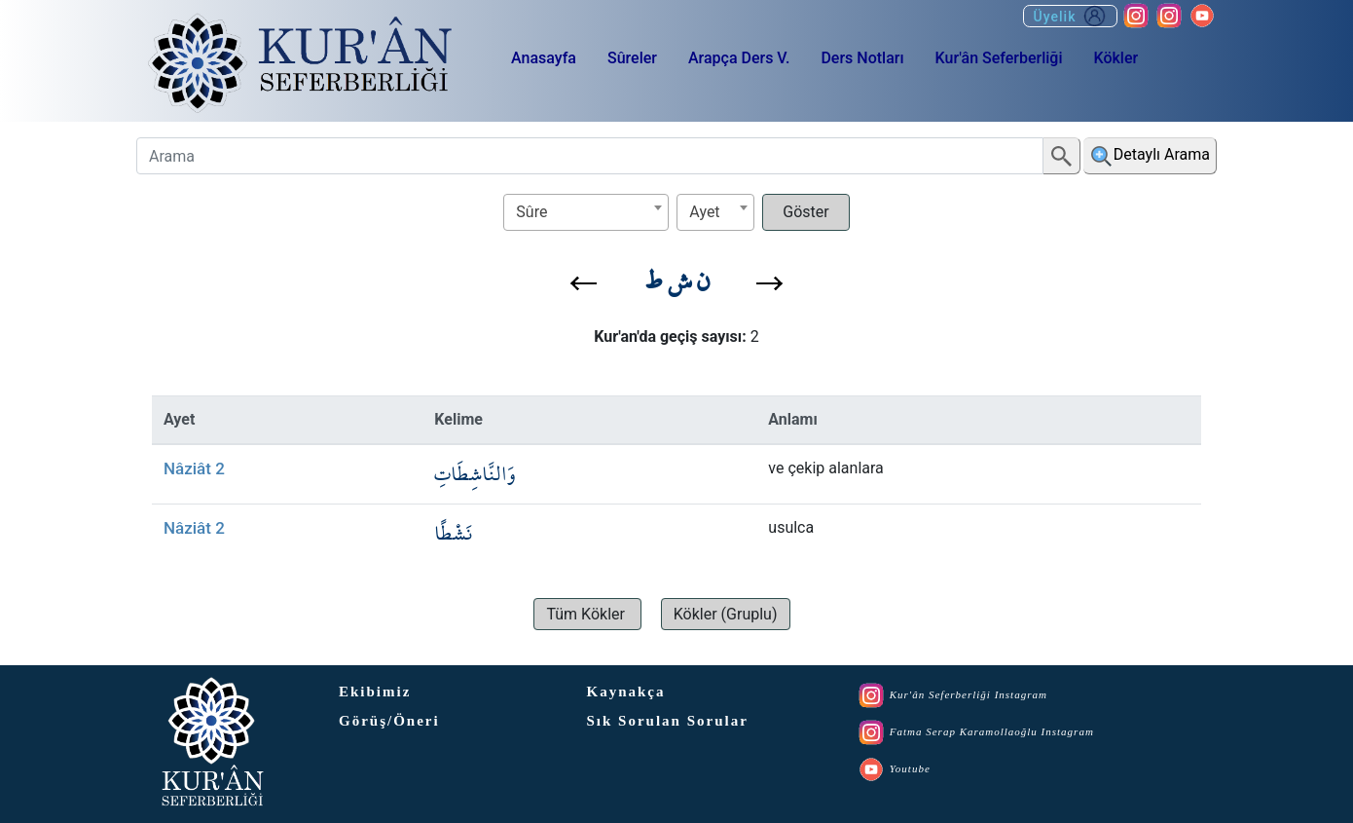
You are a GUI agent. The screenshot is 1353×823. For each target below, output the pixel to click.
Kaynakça (626, 691)
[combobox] (586, 212)
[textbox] (586, 212)
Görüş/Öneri (389, 721)
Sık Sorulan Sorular (668, 721)
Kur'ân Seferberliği (999, 58)
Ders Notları (862, 58)
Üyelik (1070, 16)
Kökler (1115, 58)
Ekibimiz (375, 691)
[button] (583, 283)
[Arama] (589, 155)
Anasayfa (543, 58)
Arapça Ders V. (738, 58)
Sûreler (632, 58)
